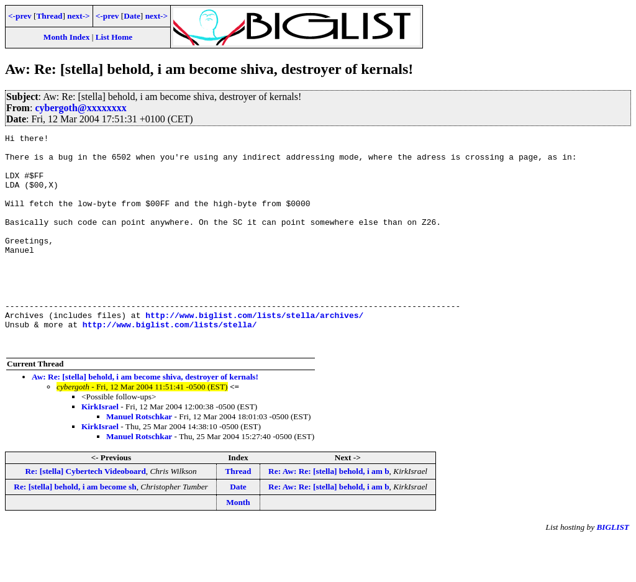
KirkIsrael (100, 449)
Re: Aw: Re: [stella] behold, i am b (328, 514)
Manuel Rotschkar (139, 459)
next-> (78, 15)
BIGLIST (612, 570)
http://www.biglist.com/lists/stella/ (170, 363)
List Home (114, 37)
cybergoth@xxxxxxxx (80, 107)
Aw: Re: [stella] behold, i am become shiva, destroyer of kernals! (145, 419)
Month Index (66, 37)
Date (132, 15)
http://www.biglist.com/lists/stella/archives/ (254, 352)
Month (238, 545)
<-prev (20, 15)
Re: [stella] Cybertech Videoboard (85, 514)
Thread (49, 15)
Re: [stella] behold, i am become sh (75, 529)
